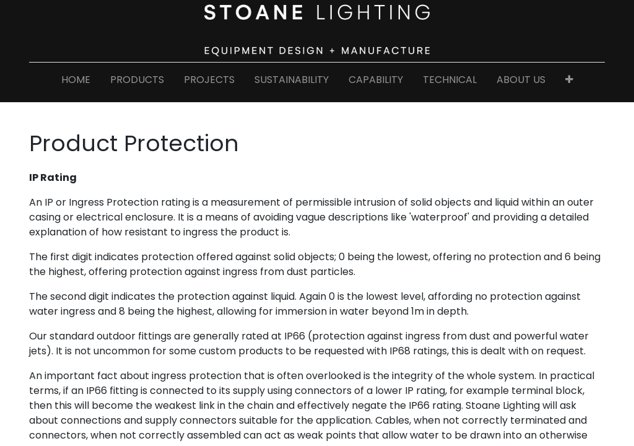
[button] (569, 82)
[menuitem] (75, 82)
